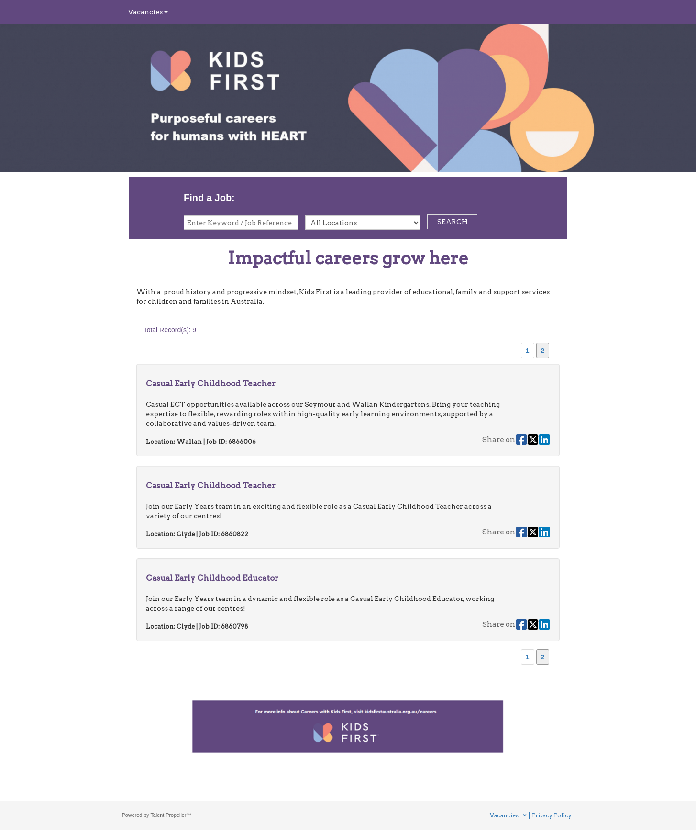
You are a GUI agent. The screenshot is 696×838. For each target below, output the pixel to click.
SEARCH (452, 222)
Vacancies (148, 12)
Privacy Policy (552, 815)
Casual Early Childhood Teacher (211, 383)
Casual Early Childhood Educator (212, 578)
